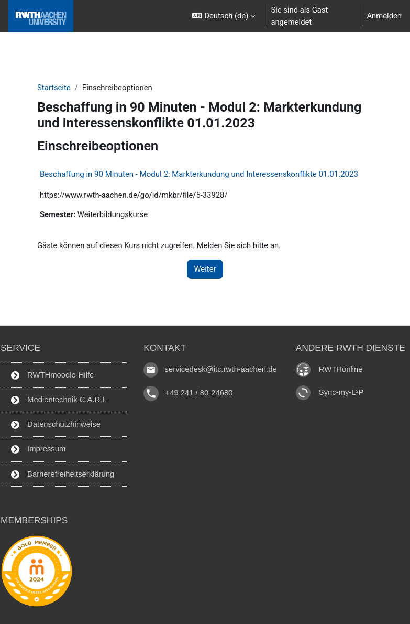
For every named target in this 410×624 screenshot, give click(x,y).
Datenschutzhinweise (56, 424)
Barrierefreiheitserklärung (62, 474)
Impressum (38, 449)
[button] (223, 16)
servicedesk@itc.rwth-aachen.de (221, 369)
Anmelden (384, 15)
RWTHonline (341, 369)
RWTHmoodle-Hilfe (52, 375)
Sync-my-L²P (341, 392)
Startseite (54, 87)
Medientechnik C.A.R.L (58, 399)
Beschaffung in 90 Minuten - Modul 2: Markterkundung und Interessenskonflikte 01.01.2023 (199, 174)
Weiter (205, 269)
